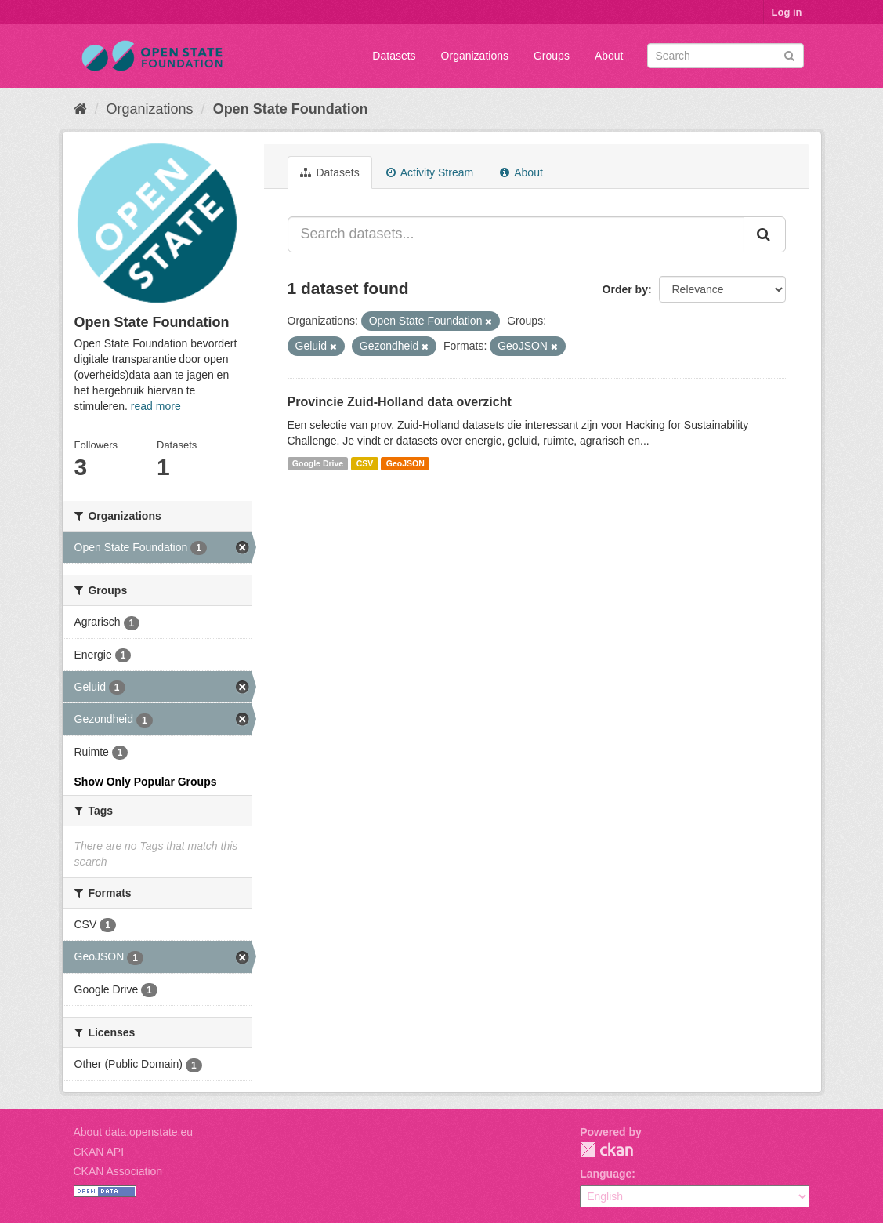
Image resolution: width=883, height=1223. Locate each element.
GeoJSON (405, 463)
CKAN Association (118, 1171)
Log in (787, 12)
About (609, 55)
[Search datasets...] (516, 234)
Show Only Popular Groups (145, 781)
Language (605, 1173)
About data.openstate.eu (134, 1132)
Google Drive (317, 463)
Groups (552, 55)
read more (156, 406)
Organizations (474, 55)
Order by (625, 289)
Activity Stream (429, 172)
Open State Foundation (290, 109)
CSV (365, 463)
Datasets (393, 55)
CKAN (606, 1149)
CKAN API (99, 1151)
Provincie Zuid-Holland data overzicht (400, 401)
